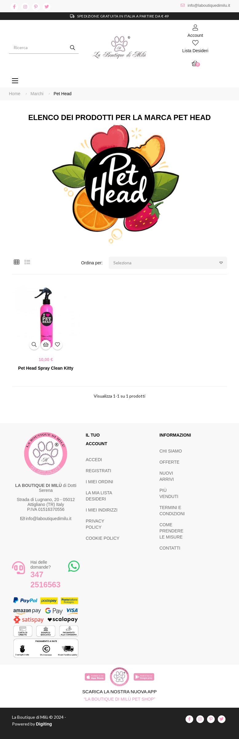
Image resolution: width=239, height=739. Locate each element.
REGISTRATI (98, 470)
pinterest (36, 7)
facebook (14, 7)
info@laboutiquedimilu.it (209, 5)
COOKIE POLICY (103, 538)
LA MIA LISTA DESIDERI (99, 495)
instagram (25, 7)
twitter (46, 7)
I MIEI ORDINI (99, 481)
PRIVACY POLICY (95, 524)
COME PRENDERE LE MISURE (171, 530)
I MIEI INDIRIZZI (101, 510)
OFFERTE (169, 462)
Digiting (44, 723)
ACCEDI (94, 459)
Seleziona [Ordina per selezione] (170, 263)
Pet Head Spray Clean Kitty (45, 368)
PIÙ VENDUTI (168, 493)
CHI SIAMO (170, 451)
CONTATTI (169, 548)
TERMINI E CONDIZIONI (172, 510)
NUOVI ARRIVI (166, 476)
